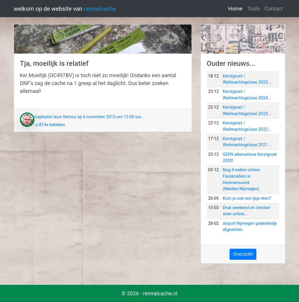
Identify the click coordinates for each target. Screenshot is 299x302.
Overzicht (243, 254)
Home (236, 8)
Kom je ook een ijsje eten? (247, 198)
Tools (253, 9)
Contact (274, 9)
